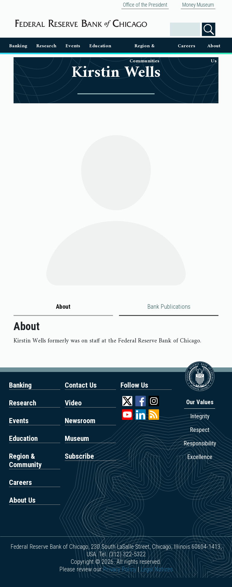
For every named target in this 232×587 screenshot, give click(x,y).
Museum (77, 438)
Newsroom (80, 421)
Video (73, 403)
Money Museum (198, 5)
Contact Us (81, 385)
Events (72, 46)
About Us (213, 47)
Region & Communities (144, 47)
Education (100, 46)
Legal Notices (157, 569)
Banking (18, 46)
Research (46, 46)
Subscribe (79, 456)
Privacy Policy (119, 569)
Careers (186, 46)
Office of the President (145, 5)
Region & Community (25, 460)
